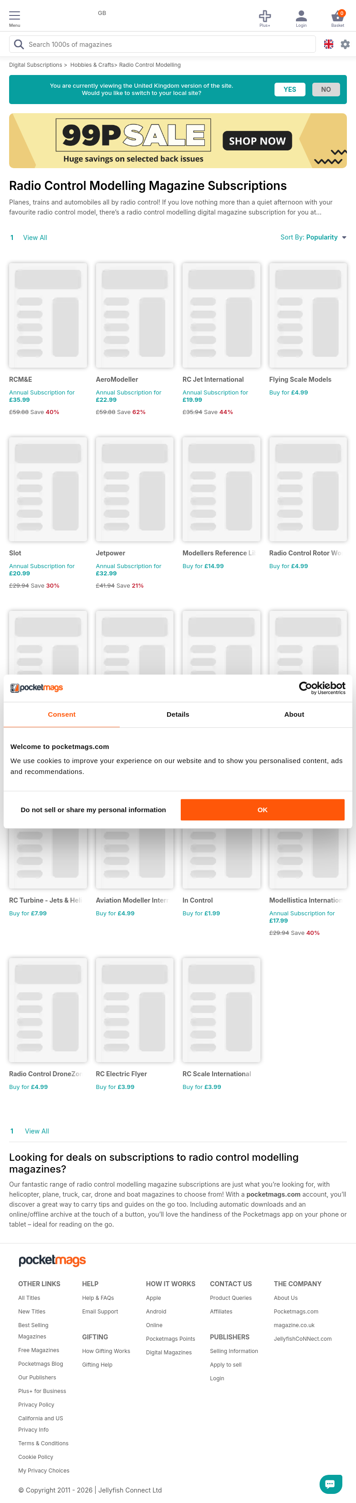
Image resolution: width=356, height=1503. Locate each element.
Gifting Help (97, 1364)
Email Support (100, 1311)
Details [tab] (178, 714)
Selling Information (234, 1351)
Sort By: (313, 237)
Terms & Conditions (43, 1443)
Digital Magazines (169, 1352)
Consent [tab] (62, 714)
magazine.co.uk (294, 1325)
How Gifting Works (106, 1351)
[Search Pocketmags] (19, 45)
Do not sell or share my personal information (93, 810)
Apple (153, 1297)
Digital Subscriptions (35, 64)
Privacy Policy (36, 1404)
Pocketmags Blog (40, 1363)
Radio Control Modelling (150, 64)
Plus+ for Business (42, 1391)
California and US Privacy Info (40, 1424)
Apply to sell (226, 1364)
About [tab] (294, 714)
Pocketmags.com (296, 1311)
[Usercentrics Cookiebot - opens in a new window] (306, 688)
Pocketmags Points (170, 1338)
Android (156, 1311)
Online (154, 1325)
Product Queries (231, 1297)
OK (263, 810)
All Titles (29, 1297)
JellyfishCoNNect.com (302, 1338)
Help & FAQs (98, 1297)
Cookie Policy (35, 1456)
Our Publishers (37, 1377)
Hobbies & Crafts (92, 64)
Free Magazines (38, 1350)
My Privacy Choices (44, 1470)
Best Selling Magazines (33, 1331)
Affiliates (221, 1311)
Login (217, 1378)
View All (35, 237)
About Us (286, 1297)
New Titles (32, 1311)
